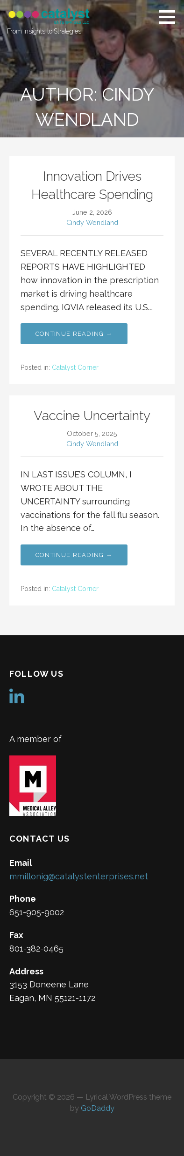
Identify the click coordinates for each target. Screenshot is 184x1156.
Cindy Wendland (92, 222)
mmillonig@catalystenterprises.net (78, 876)
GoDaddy (97, 1108)
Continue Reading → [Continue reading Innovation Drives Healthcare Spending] (74, 333)
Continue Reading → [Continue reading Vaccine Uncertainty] (74, 554)
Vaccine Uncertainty (92, 415)
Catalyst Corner (75, 367)
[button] (170, 17)
